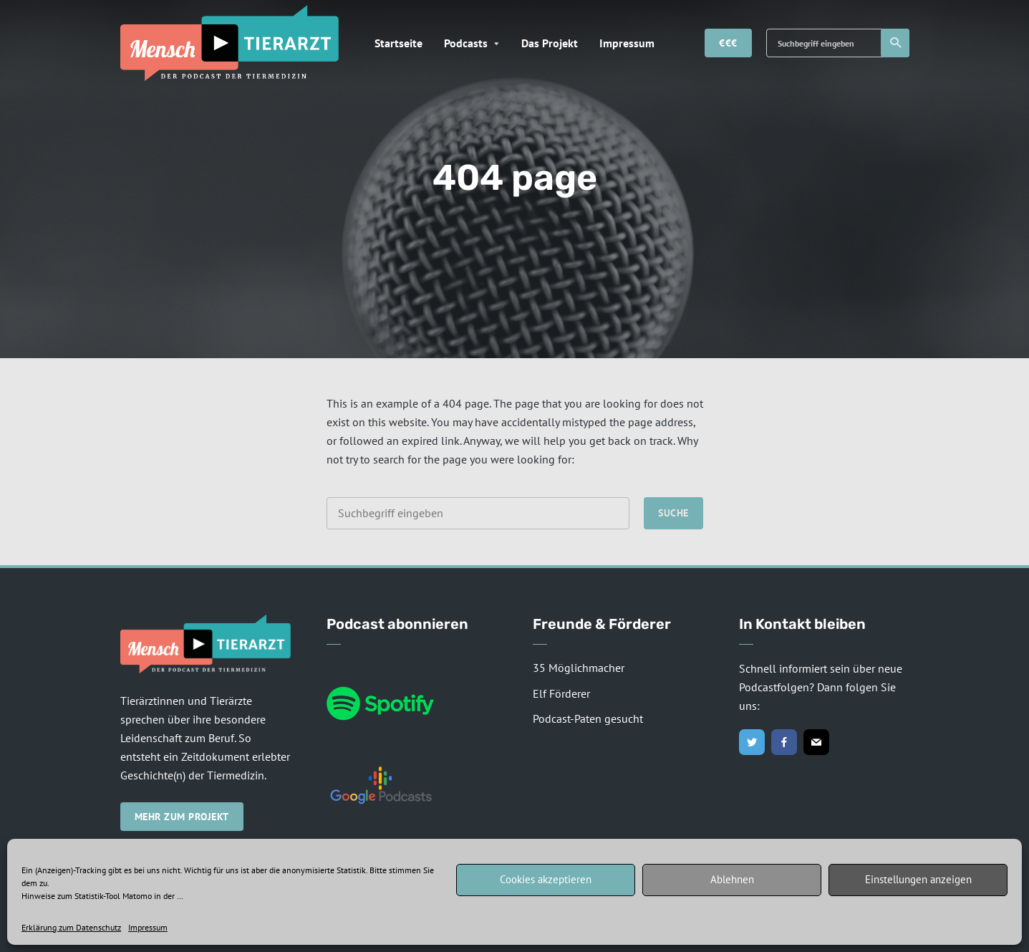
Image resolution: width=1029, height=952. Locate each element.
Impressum (148, 927)
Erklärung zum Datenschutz (71, 927)
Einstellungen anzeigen (918, 879)
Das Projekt (549, 43)
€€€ (728, 43)
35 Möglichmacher (578, 667)
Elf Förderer (561, 693)
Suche (896, 43)
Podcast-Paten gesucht (588, 718)
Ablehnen (732, 879)
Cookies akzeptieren (545, 879)
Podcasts (466, 43)
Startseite (398, 43)
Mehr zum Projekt (182, 816)
